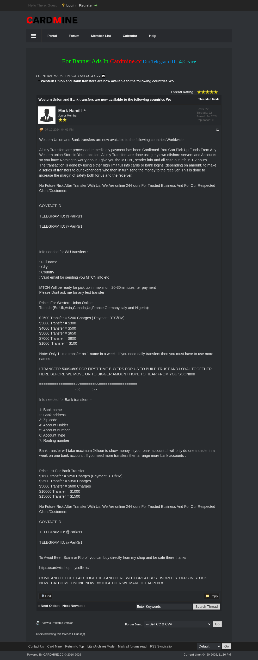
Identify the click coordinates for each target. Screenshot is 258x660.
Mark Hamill (70, 110)
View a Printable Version (57, 622)
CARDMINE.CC (53, 654)
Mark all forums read (132, 646)
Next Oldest (50, 606)
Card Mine (54, 646)
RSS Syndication (161, 646)
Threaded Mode (208, 99)
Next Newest (73, 606)
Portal (52, 36)
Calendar (130, 36)
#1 (217, 129)
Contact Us (36, 646)
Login (71, 5)
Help (152, 36)
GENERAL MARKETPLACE (57, 76)
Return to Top (74, 646)
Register (86, 5)
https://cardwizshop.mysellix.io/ (64, 568)
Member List (101, 36)
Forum (74, 36)
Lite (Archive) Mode (100, 646)
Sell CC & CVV (90, 76)
